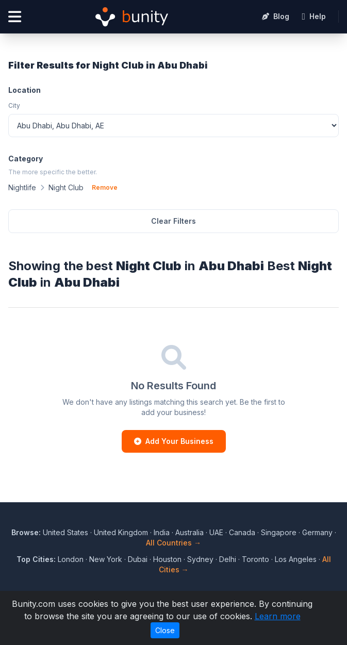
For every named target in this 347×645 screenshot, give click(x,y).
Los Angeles (296, 559)
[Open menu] (14, 17)
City (14, 105)
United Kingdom (121, 532)
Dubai (137, 559)
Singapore (278, 532)
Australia (189, 532)
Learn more (278, 616)
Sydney (200, 559)
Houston (167, 559)
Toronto (255, 559)
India (162, 532)
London (71, 559)
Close (165, 630)
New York (105, 559)
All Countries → (173, 542)
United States (65, 532)
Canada (242, 532)
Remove (105, 187)
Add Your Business (173, 441)
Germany (317, 532)
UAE (216, 532)
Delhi (227, 559)
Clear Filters (173, 221)
